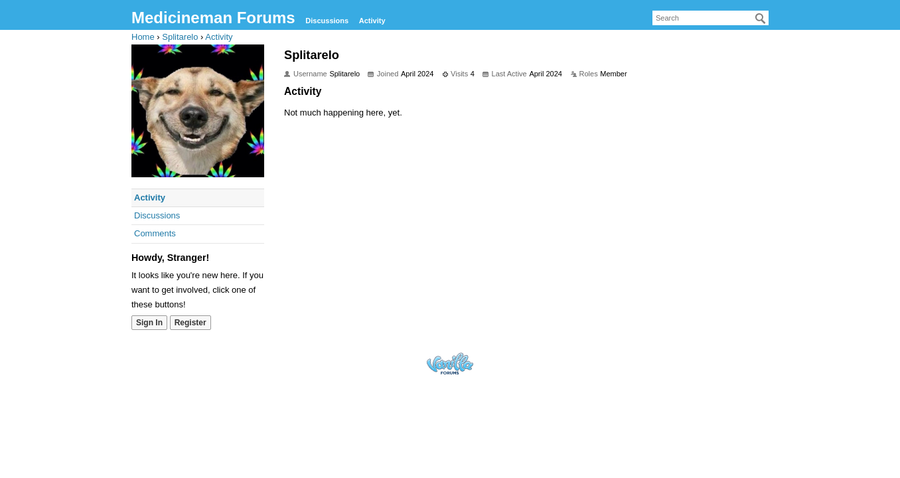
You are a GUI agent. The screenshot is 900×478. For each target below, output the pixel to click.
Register (190, 322)
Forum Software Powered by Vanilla (450, 363)
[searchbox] (710, 18)
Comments (155, 233)
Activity (372, 21)
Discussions (326, 21)
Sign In (149, 322)
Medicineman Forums (213, 18)
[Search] (760, 18)
